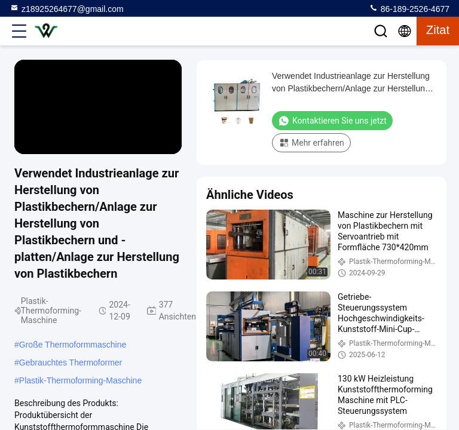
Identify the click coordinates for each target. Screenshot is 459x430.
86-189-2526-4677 (409, 8)
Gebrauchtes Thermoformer (70, 362)
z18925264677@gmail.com (67, 8)
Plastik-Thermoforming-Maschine (80, 380)
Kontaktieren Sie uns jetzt (332, 120)
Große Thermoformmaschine (72, 344)
